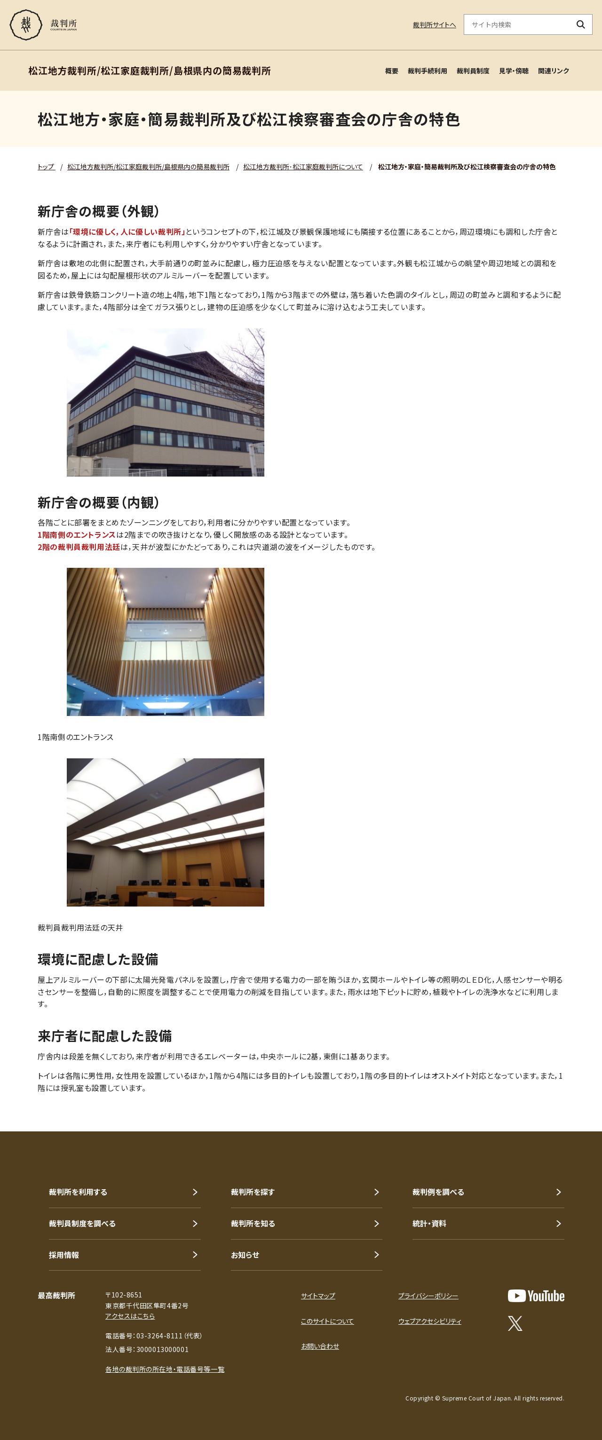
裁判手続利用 (427, 70)
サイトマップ (318, 1295)
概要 (391, 70)
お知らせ (245, 1254)
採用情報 (64, 1254)
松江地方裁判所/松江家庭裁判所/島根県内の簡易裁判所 (148, 166)
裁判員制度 (473, 70)
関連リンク (553, 70)
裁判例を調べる (438, 1191)
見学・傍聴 (514, 70)
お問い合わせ (320, 1346)
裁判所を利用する (78, 1191)
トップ (46, 166)
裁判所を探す (253, 1191)
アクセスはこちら (130, 1316)
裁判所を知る (253, 1223)
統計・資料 (429, 1223)
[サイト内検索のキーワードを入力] (517, 24)
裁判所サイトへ (434, 24)
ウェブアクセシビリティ (429, 1321)
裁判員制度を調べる (82, 1223)
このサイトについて (327, 1321)
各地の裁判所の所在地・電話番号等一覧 (164, 1369)
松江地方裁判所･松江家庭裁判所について (303, 166)
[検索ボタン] (581, 24)
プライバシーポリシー (428, 1295)
